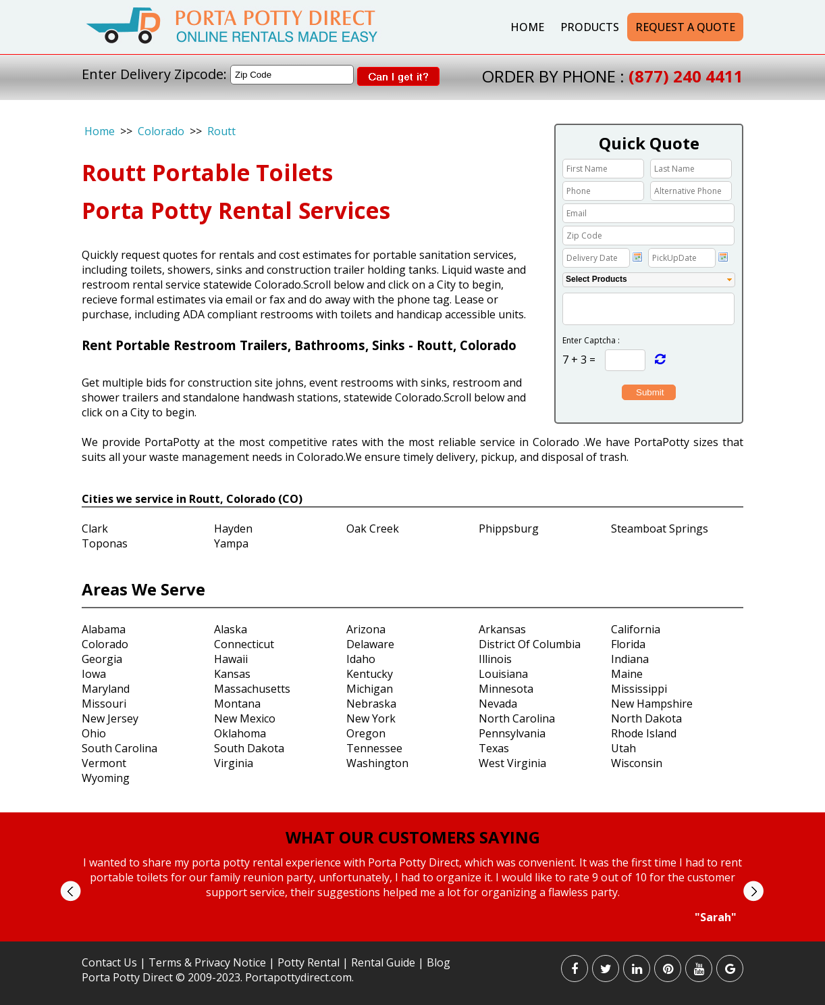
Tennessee (374, 748)
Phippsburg (509, 528)
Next (753, 891)
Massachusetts (252, 688)
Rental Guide (384, 962)
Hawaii (231, 659)
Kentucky (369, 673)
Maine (627, 673)
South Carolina (119, 748)
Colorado (161, 131)
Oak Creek (372, 528)
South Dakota (249, 748)
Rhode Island (643, 733)
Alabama (104, 629)
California (635, 629)
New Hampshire (652, 703)
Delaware (370, 644)
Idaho (360, 659)
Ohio (94, 733)
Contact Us (109, 962)
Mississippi (639, 688)
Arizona (365, 629)
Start (407, 937)
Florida (628, 644)
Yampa (231, 543)
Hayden (233, 528)
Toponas (105, 543)
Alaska (230, 629)
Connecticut (244, 644)
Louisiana (503, 673)
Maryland (106, 688)
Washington (377, 763)
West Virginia (512, 763)
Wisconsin (636, 763)
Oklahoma (240, 733)
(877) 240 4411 (686, 76)
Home (527, 27)
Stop (418, 937)
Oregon (365, 733)
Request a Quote (685, 27)
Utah (623, 748)
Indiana (630, 659)
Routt (221, 131)
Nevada (498, 703)
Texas (494, 748)
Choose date (637, 256)
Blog (438, 962)
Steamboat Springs (659, 528)
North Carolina (517, 718)
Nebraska (371, 703)
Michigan (369, 688)
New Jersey (110, 718)
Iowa (94, 673)
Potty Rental (308, 962)
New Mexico (244, 718)
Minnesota (506, 688)
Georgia (102, 659)
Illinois (495, 659)
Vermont (104, 763)
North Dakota (646, 718)
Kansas (232, 673)
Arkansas (502, 629)
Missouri (104, 703)
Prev (70, 891)
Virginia (233, 763)
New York (371, 718)
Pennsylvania (512, 733)
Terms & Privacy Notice (207, 962)
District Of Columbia (530, 644)
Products (589, 27)
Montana (237, 703)
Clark (95, 528)
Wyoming (106, 777)
